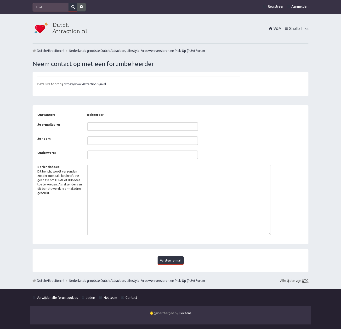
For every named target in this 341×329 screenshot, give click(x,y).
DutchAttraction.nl (50, 281)
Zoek (72, 7)
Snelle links (298, 29)
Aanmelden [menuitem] (299, 6)
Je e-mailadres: (49, 124)
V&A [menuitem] (277, 29)
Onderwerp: (46, 152)
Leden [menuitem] (90, 298)
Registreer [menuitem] (276, 6)
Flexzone (185, 313)
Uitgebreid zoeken (81, 7)
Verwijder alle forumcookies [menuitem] (57, 298)
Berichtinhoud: (48, 166)
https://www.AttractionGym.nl (85, 84)
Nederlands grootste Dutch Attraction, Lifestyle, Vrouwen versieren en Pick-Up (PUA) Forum (137, 281)
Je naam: (44, 138)
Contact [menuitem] (131, 298)
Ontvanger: (46, 114)
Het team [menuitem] (110, 298)
